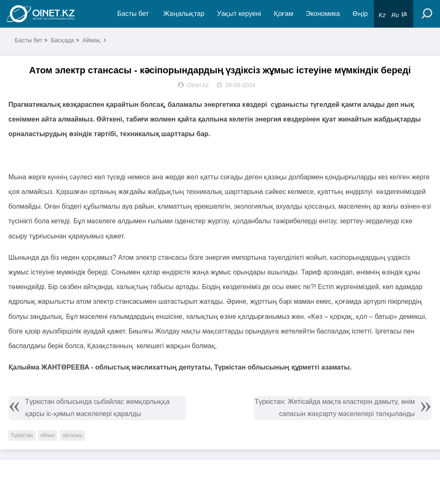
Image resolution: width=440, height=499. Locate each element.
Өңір (360, 13)
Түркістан (22, 435)
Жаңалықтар (184, 13)
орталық (72, 435)
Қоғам (283, 13)
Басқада (62, 40)
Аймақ (91, 40)
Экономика (323, 13)
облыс (48, 435)
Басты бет (133, 13)
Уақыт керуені (239, 13)
